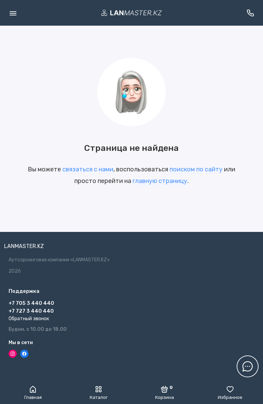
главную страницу (160, 181)
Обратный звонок (29, 319)
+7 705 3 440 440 (31, 303)
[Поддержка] (250, 13)
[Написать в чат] (247, 366)
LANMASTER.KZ (24, 246)
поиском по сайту (196, 169)
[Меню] (13, 13)
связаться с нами (87, 169)
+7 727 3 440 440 (31, 311)
